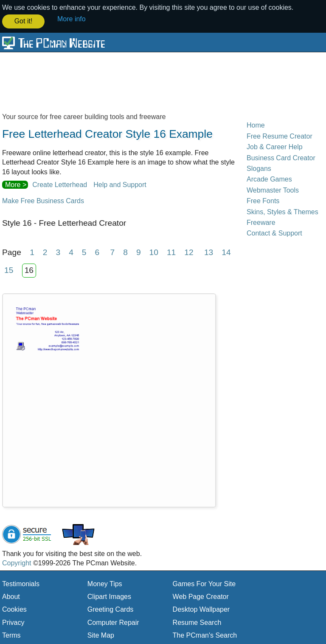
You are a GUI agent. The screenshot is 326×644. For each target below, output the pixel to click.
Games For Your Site (204, 583)
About (11, 595)
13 (208, 251)
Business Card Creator (281, 157)
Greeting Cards (110, 609)
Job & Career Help (275, 146)
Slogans (259, 167)
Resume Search (197, 621)
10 (153, 251)
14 (226, 251)
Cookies (14, 609)
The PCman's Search (205, 634)
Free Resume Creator (279, 135)
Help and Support (119, 183)
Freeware (261, 221)
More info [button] (71, 19)
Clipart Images (109, 595)
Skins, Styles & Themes (282, 211)
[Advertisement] (163, 81)
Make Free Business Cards (43, 200)
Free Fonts (263, 200)
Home (256, 124)
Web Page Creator (201, 595)
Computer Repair (113, 621)
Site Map (100, 634)
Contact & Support (274, 232)
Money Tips (104, 583)
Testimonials (20, 583)
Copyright (16, 562)
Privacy (13, 621)
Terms (11, 634)
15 (8, 269)
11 (171, 251)
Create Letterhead (59, 183)
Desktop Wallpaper (201, 609)
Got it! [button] (23, 21)
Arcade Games (269, 178)
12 (188, 251)
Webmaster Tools (273, 189)
